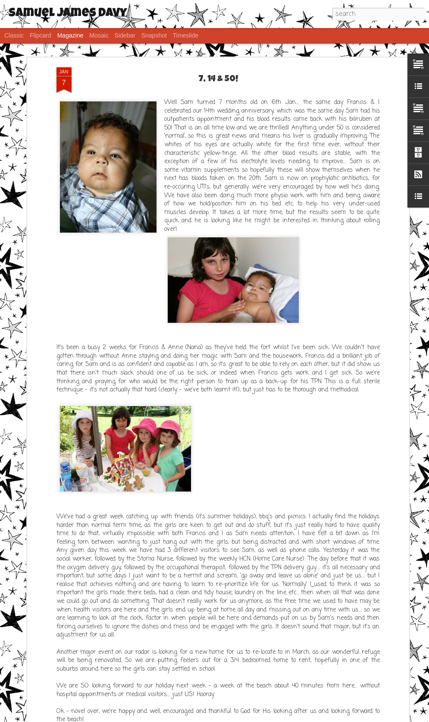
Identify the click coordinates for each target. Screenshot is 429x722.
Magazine (70, 35)
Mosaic (98, 35)
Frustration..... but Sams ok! (89, 562)
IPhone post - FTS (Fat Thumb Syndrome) (110, 641)
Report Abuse (292, 716)
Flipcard (40, 35)
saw (227, 716)
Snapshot (154, 35)
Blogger (267, 716)
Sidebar (125, 35)
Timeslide (185, 35)
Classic (14, 35)
